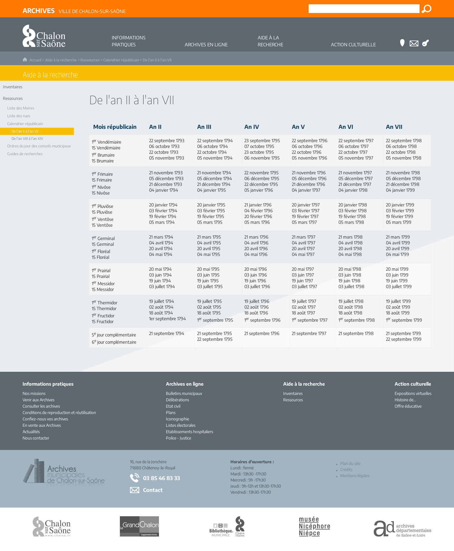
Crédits (346, 469)
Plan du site (350, 463)
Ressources (90, 60)
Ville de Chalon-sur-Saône (74, 10)
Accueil (35, 60)
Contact (153, 489)
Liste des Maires (20, 108)
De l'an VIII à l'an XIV (27, 138)
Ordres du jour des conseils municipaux (39, 146)
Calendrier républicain (121, 60)
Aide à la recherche (61, 60)
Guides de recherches (25, 153)
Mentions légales (354, 475)
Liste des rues (18, 116)
